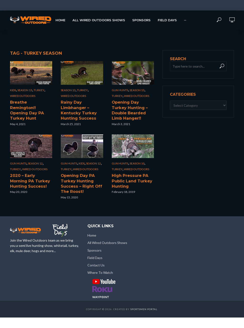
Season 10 (137, 156)
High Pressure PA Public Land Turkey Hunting (129, 173)
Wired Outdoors (22, 96)
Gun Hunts (120, 90)
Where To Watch (100, 263)
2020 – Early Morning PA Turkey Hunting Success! (28, 173)
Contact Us (96, 256)
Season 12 (35, 156)
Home (60, 20)
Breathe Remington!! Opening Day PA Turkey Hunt (29, 107)
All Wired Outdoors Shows (98, 20)
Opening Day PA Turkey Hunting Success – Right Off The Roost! (79, 175)
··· (185, 20)
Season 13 (24, 90)
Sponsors (141, 20)
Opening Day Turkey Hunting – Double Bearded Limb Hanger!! (132, 107)
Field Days (167, 20)
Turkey (39, 90)
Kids (13, 90)
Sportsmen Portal (143, 299)
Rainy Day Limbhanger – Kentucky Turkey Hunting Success (81, 107)
